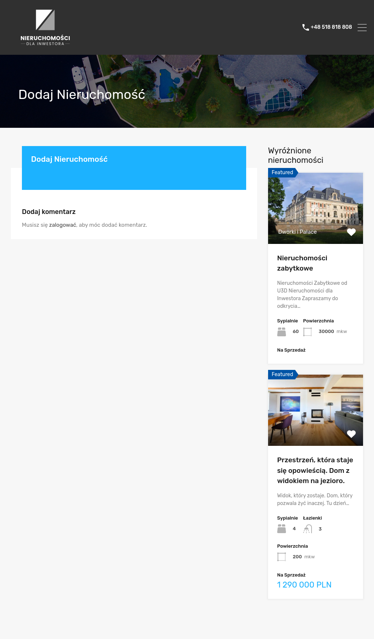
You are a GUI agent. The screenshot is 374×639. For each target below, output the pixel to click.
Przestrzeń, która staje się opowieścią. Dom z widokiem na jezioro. (315, 470)
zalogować (62, 225)
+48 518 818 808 (331, 27)
